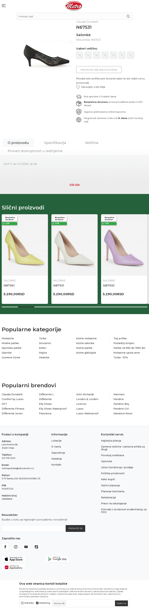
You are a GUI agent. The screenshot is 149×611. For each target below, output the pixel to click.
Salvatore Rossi (122, 413)
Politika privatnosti (113, 473)
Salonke (83, 35)
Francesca (45, 413)
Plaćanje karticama (112, 491)
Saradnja (56, 458)
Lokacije (56, 440)
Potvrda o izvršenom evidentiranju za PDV (124, 511)
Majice (43, 352)
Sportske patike (11, 347)
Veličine (91, 143)
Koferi (42, 347)
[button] (90, 87)
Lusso (80, 408)
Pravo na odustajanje (114, 503)
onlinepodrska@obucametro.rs (18, 468)
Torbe (42, 338)
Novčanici (45, 343)
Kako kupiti (108, 479)
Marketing (44, 603)
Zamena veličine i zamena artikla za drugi (123, 448)
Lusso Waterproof (87, 413)
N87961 (9, 285)
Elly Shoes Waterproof (53, 408)
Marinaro (119, 394)
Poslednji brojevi (123, 343)
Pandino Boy (121, 403)
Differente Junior (12, 413)
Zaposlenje (58, 452)
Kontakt (56, 464)
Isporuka (106, 461)
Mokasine (8, 338)
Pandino (118, 399)
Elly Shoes (45, 403)
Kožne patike (84, 347)
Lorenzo (81, 403)
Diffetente (45, 399)
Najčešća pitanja (111, 440)
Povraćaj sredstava (112, 455)
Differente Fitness (13, 408)
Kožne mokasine (86, 338)
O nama (56, 446)
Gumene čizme (11, 357)
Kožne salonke (85, 343)
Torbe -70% (120, 357)
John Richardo (85, 394)
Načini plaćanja (110, 485)
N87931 (58, 285)
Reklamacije (108, 497)
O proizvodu (18, 143)
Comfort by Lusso (12, 399)
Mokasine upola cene (126, 352)
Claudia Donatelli (12, 394)
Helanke (44, 357)
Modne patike (10, 343)
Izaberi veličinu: (87, 48)
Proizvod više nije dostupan (99, 69)
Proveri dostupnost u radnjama (35, 151)
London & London (87, 399)
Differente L (46, 394)
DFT (4, 403)
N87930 (108, 285)
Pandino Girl (121, 408)
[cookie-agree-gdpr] (121, 603)
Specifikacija (55, 143)
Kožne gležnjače (86, 352)
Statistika (29, 603)
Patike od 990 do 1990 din (129, 347)
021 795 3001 (8, 458)
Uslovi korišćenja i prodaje (117, 467)
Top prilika (120, 338)
